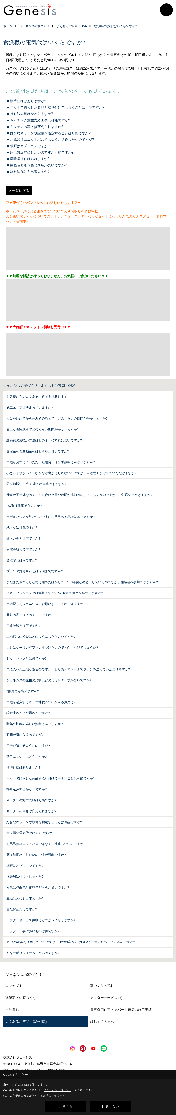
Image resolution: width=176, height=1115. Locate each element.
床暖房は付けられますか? (30, 159)
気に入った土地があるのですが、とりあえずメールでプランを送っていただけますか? (68, 669)
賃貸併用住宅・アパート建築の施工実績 (121, 1009)
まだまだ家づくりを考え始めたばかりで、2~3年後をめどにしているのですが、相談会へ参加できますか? (82, 582)
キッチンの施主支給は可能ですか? (31, 800)
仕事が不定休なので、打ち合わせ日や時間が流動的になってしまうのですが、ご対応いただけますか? (79, 495)
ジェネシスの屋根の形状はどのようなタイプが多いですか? (48, 680)
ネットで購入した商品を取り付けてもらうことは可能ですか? (57, 107)
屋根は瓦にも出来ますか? (30, 171)
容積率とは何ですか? (21, 560)
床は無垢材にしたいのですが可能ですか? (41, 152)
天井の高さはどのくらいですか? (29, 615)
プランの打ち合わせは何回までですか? (34, 571)
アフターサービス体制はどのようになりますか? (40, 920)
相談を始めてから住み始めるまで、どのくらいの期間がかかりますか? (56, 418)
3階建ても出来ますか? (22, 691)
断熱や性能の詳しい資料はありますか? (34, 724)
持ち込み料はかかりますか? (31, 114)
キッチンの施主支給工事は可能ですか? (40, 120)
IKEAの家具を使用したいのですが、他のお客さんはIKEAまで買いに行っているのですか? (70, 942)
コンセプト (13, 986)
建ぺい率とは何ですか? (23, 538)
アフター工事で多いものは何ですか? (32, 931)
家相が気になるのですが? (24, 734)
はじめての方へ (102, 1021)
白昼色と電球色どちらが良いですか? (38, 165)
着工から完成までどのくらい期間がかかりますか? (42, 429)
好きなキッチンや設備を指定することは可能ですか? (50, 133)
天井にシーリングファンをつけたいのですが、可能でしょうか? (52, 647)
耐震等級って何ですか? (23, 549)
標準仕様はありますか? (28, 101)
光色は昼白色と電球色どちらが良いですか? (37, 887)
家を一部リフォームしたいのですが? (32, 953)
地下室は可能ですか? (21, 527)
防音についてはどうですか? (26, 756)
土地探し (12, 1009)
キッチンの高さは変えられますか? (36, 127)
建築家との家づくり (20, 998)
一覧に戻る (20, 190)
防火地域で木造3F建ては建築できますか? (36, 484)
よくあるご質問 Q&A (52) (26, 1021)
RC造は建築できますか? (24, 505)
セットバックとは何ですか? (26, 658)
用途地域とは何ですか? (23, 625)
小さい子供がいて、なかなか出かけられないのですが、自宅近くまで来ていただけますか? (71, 473)
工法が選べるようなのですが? (28, 745)
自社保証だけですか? (21, 909)
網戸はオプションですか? (30, 146)
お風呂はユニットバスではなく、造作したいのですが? (52, 139)
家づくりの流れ (102, 986)
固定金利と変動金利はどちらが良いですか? (37, 451)
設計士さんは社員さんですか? (28, 713)
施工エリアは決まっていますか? (29, 407)
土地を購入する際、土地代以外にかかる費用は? (40, 702)
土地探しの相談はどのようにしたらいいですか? (40, 636)
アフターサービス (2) (106, 998)
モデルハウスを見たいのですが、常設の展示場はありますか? (50, 516)
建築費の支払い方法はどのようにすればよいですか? (44, 440)
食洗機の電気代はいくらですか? (29, 833)
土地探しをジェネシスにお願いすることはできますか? (45, 604)
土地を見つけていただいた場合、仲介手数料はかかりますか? (50, 462)
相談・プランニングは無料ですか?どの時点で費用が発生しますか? (54, 593)
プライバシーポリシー (57, 1090)
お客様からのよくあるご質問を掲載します (36, 396)
